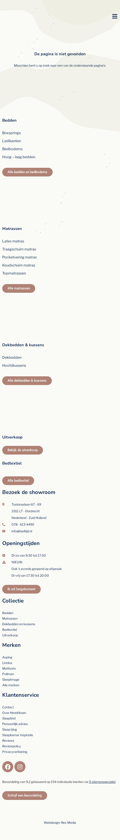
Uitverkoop (12, 437)
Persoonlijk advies (15, 724)
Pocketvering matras (19, 257)
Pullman (8, 674)
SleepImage (10, 679)
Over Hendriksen (14, 713)
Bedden (9, 120)
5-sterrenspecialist (102, 782)
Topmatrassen (14, 273)
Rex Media (68, 822)
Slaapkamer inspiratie (17, 735)
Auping (7, 657)
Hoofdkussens (14, 365)
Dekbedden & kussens (23, 345)
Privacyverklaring (14, 752)
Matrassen (12, 228)
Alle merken (10, 685)
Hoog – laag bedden (18, 157)
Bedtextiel (12, 463)
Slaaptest (9, 718)
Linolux (7, 663)
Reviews (8, 740)
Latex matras (13, 241)
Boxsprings (11, 133)
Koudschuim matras (18, 265)
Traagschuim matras (19, 249)
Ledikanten (11, 141)
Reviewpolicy (11, 746)
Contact (8, 707)
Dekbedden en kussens (18, 624)
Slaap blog (9, 729)
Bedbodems (12, 149)
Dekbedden (11, 357)
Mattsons (9, 668)
